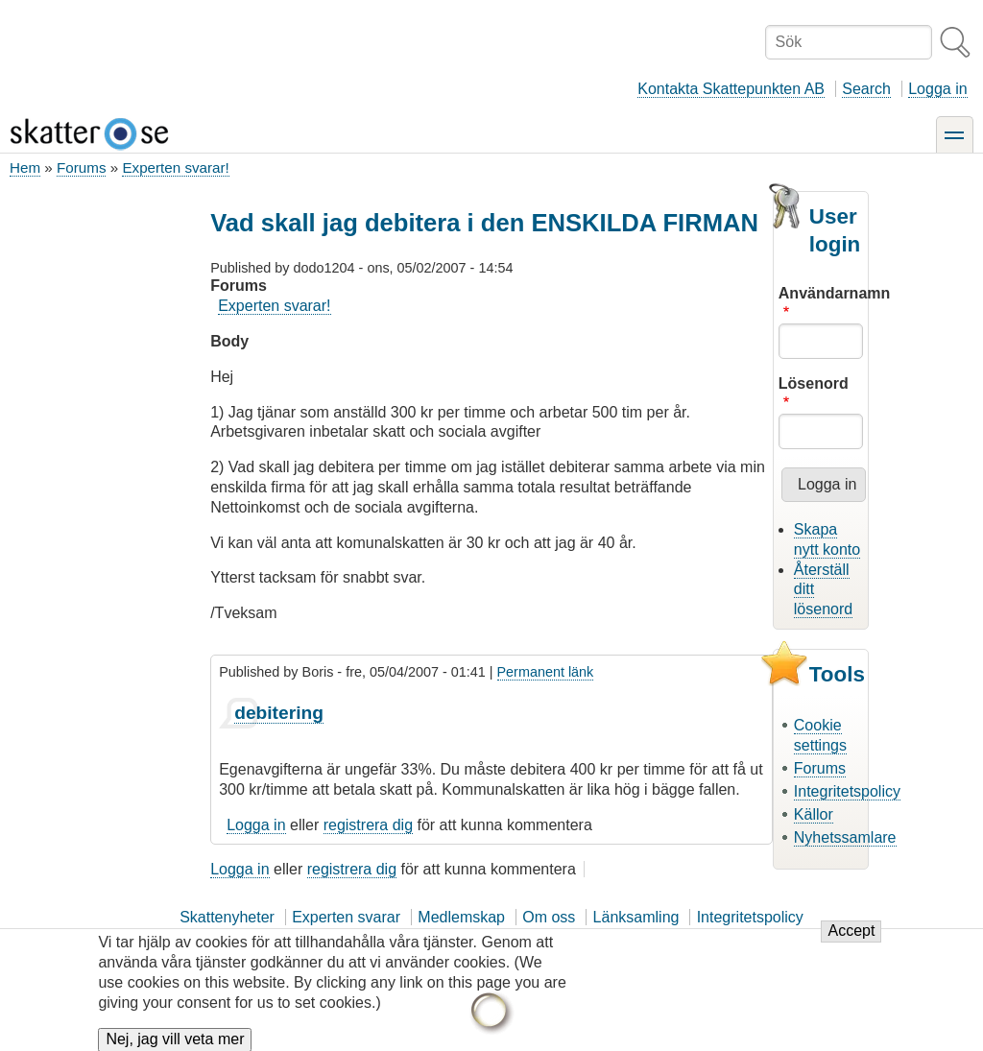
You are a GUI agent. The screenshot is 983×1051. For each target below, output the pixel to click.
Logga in (937, 89)
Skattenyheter (227, 917)
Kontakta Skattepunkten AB (731, 89)
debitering (279, 713)
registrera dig (368, 825)
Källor (813, 814)
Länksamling (636, 917)
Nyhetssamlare (845, 837)
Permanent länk (545, 672)
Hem (25, 167)
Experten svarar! (175, 167)
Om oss (548, 917)
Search (866, 89)
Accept (851, 939)
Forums (81, 167)
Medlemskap (461, 917)
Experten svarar (346, 917)
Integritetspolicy (847, 791)
